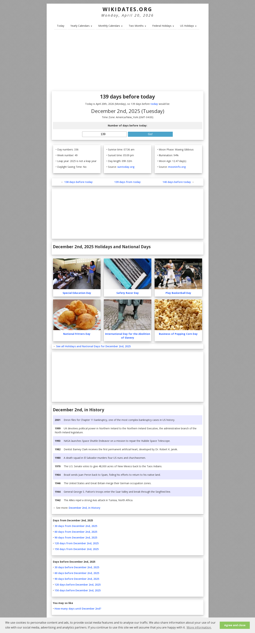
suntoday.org (125, 166)
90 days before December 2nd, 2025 (77, 579)
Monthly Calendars (110, 25)
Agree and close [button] (234, 625)
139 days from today (127, 182)
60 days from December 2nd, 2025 (76, 531)
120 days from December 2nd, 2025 (77, 543)
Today (60, 25)
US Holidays (188, 25)
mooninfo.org (177, 166)
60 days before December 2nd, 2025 (77, 573)
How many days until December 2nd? (78, 608)
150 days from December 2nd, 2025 (77, 549)
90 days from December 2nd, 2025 (76, 537)
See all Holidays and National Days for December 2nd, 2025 (93, 346)
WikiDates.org (127, 9)
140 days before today (177, 182)
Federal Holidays (163, 25)
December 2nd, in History (84, 507)
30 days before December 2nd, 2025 (77, 567)
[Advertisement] (128, 61)
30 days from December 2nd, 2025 (76, 526)
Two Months (137, 25)
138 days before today (78, 182)
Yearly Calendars (81, 25)
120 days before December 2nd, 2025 (78, 584)
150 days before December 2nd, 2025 (78, 590)
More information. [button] (199, 627)
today (154, 104)
